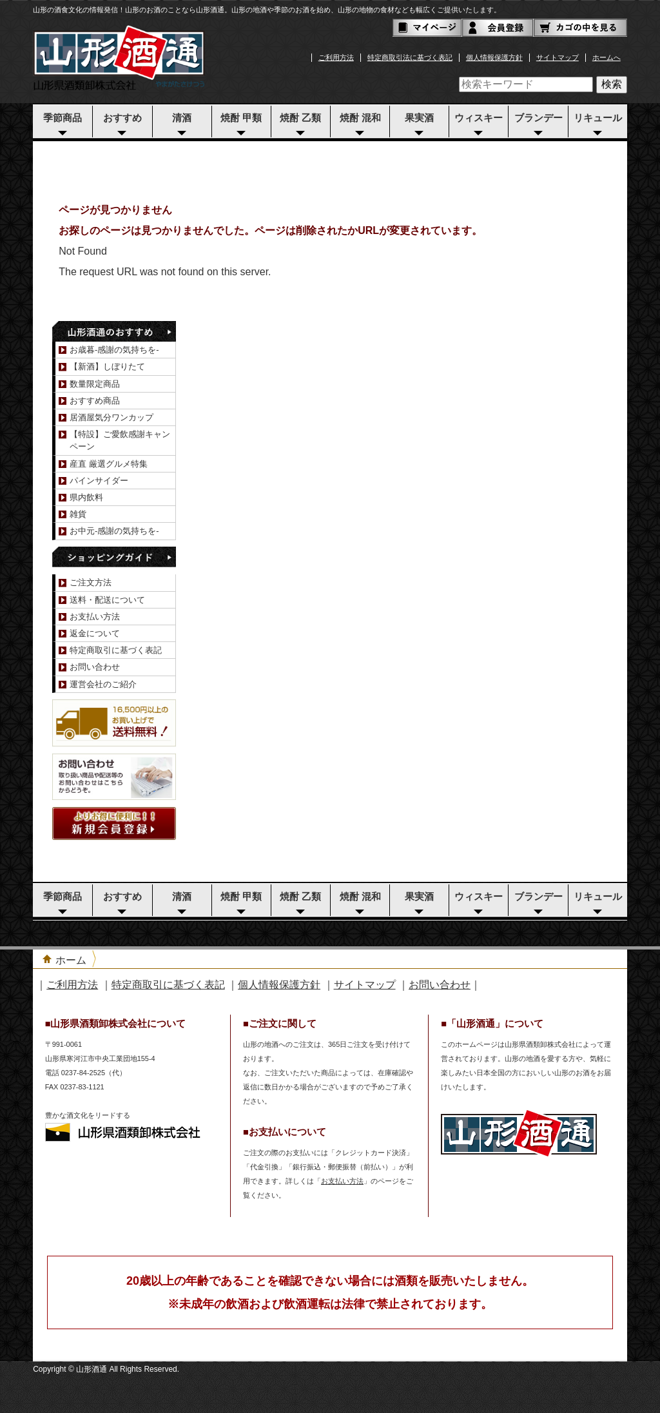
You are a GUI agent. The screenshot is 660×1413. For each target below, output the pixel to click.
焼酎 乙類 (300, 118)
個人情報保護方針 (494, 57)
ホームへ (606, 57)
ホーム (70, 960)
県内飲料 (86, 497)
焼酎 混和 (360, 118)
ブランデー (538, 118)
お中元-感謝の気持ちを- (114, 531)
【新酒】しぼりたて (107, 366)
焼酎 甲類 (241, 118)
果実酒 (419, 118)
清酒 (181, 118)
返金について (95, 633)
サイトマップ (557, 57)
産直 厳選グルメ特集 (109, 464)
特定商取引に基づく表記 (116, 650)
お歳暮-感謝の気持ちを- (114, 350)
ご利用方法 (336, 57)
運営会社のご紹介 (103, 684)
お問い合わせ (95, 667)
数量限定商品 (95, 384)
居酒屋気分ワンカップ (111, 417)
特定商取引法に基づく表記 (409, 57)
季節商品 (62, 118)
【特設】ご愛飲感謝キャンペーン (120, 440)
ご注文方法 (91, 582)
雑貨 (78, 514)
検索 (611, 84)
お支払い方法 (95, 616)
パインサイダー (99, 480)
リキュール (598, 118)
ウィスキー (478, 118)
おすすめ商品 (95, 400)
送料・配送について (107, 600)
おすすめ (122, 118)
